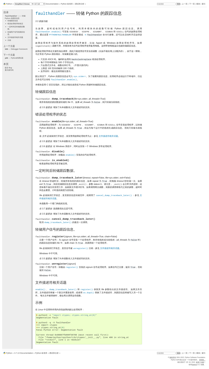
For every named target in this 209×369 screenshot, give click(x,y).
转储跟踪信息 (12, 21)
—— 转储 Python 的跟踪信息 (15, 17)
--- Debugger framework (16, 49)
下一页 (192, 4)
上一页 (184, 4)
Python (9, 4)
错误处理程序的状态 (15, 23)
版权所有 (173, 359)
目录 (6, 12)
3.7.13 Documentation (23, 355)
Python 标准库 (67, 4)
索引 (204, 4)
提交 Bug (8, 67)
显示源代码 (9, 70)
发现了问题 (200, 364)
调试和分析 (79, 4)
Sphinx (194, 367)
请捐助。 (202, 362)
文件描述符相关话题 (15, 37)
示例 (9, 40)
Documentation (52, 4)
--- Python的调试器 (14, 58)
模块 (198, 4)
